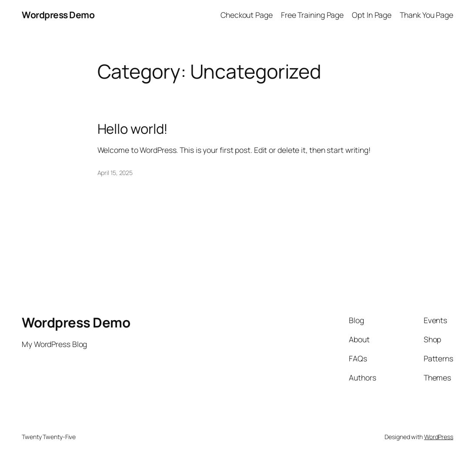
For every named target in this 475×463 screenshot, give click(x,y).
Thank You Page (426, 15)
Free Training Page (312, 15)
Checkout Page (247, 15)
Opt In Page (371, 15)
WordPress (438, 437)
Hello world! (132, 128)
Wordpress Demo (58, 15)
